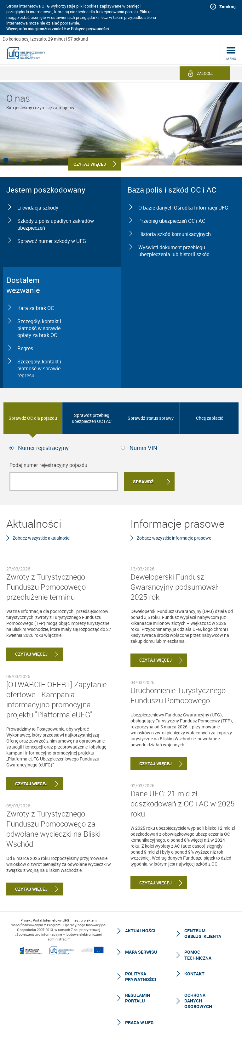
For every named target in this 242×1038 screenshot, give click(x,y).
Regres (25, 348)
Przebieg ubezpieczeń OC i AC (171, 220)
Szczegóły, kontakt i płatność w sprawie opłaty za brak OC (39, 328)
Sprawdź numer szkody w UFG (51, 241)
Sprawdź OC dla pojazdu (33, 418)
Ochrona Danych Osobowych (198, 1000)
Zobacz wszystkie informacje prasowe (174, 538)
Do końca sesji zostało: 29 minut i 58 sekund (45, 39)
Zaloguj (205, 73)
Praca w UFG (139, 1022)
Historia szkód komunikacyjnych (174, 234)
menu (231, 58)
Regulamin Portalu (137, 998)
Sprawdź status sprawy (151, 418)
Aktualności (140, 931)
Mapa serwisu (141, 952)
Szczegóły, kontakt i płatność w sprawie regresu (39, 368)
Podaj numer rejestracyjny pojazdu (48, 465)
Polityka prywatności (140, 976)
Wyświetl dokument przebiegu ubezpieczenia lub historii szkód (174, 251)
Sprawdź (143, 482)
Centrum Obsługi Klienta (202, 933)
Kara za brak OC (35, 308)
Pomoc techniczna (197, 955)
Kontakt (194, 974)
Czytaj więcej (27, 654)
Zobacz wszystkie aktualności (41, 538)
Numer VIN (143, 448)
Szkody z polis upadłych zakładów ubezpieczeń (55, 224)
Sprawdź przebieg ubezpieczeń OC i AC (92, 418)
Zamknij (227, 6)
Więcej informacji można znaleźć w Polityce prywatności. (58, 28)
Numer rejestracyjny (43, 448)
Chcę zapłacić (209, 418)
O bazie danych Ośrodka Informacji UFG (183, 207)
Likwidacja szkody (37, 207)
